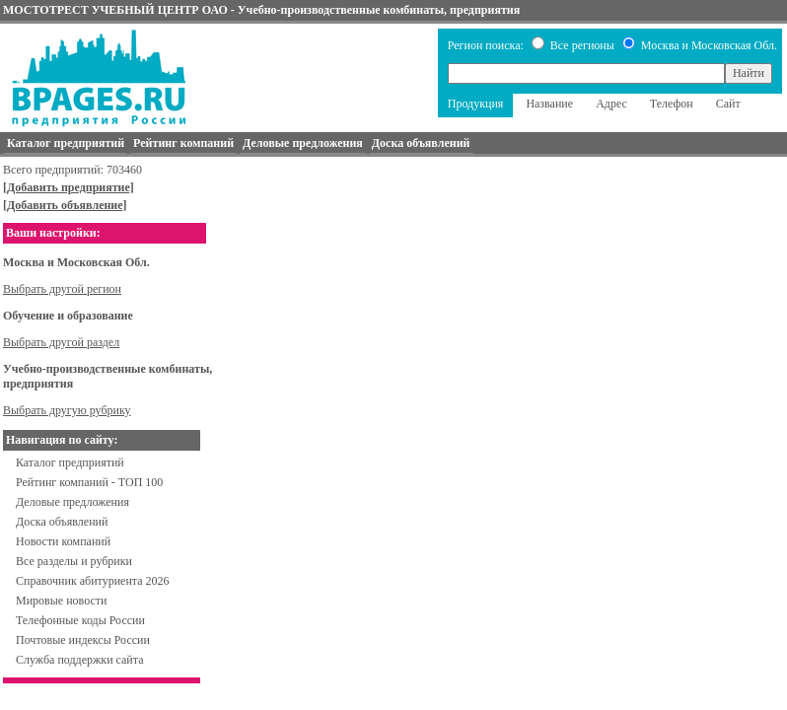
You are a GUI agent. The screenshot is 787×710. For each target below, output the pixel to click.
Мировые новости (61, 600)
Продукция (476, 103)
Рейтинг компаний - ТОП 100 (89, 482)
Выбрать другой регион (62, 289)
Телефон (671, 103)
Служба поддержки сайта (80, 660)
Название (549, 103)
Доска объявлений (61, 522)
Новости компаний (63, 541)
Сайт (728, 103)
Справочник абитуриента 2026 (93, 581)
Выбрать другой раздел (61, 342)
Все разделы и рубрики (74, 561)
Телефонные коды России (80, 620)
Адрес (611, 103)
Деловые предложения (72, 502)
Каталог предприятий (70, 462)
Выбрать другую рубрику (67, 410)
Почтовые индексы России (83, 640)
